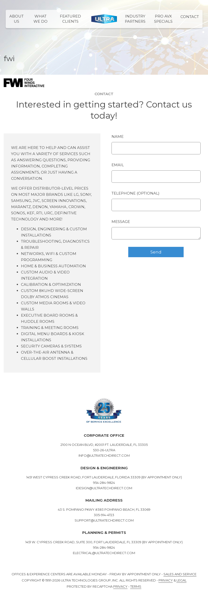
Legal (181, 580)
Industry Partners (135, 19)
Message (121, 221)
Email (118, 165)
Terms (135, 586)
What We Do (40, 19)
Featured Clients (70, 19)
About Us (16, 19)
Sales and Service (179, 574)
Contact (189, 16)
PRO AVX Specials (163, 19)
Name (118, 136)
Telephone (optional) (136, 193)
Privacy (166, 580)
